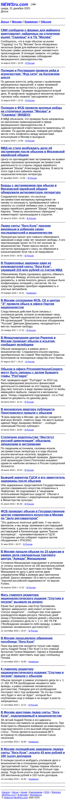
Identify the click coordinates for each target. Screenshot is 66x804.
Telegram (56, 792)
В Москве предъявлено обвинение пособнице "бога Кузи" (27, 639)
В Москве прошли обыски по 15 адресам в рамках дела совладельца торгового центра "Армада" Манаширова (32, 555)
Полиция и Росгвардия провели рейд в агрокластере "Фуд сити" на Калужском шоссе (30, 74)
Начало (6, 792)
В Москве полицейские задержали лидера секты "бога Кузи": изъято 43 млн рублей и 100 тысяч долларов (33, 752)
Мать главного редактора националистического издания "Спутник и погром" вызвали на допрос (32, 598)
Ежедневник (35, 792)
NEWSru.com (14, 4)
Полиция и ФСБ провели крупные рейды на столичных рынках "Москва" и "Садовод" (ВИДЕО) (31, 111)
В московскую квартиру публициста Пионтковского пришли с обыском (28, 411)
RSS (46, 792)
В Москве (23, 795)
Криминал (31, 293)
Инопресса (36, 795)
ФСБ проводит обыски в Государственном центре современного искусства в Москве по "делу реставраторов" (33, 515)
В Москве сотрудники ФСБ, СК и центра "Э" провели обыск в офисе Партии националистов (30, 304)
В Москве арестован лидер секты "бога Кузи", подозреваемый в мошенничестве (31, 714)
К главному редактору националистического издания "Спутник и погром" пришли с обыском (32, 672)
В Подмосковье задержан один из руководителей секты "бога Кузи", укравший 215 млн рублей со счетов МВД (31, 266)
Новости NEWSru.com (16, 797)
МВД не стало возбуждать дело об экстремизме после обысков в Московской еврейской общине (33, 151)
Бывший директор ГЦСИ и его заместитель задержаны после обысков (33, 479)
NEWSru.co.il (8, 795)
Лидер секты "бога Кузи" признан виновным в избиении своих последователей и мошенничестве (26, 229)
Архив (24, 792)
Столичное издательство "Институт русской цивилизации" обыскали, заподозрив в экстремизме (27, 441)
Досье (15, 792)
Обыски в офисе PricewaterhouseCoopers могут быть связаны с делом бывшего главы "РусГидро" (32, 372)
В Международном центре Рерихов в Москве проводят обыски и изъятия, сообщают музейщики (28, 341)
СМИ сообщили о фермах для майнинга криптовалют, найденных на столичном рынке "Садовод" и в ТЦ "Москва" (30, 34)
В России (30, 63)
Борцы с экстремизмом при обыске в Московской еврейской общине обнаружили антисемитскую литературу (31, 189)
